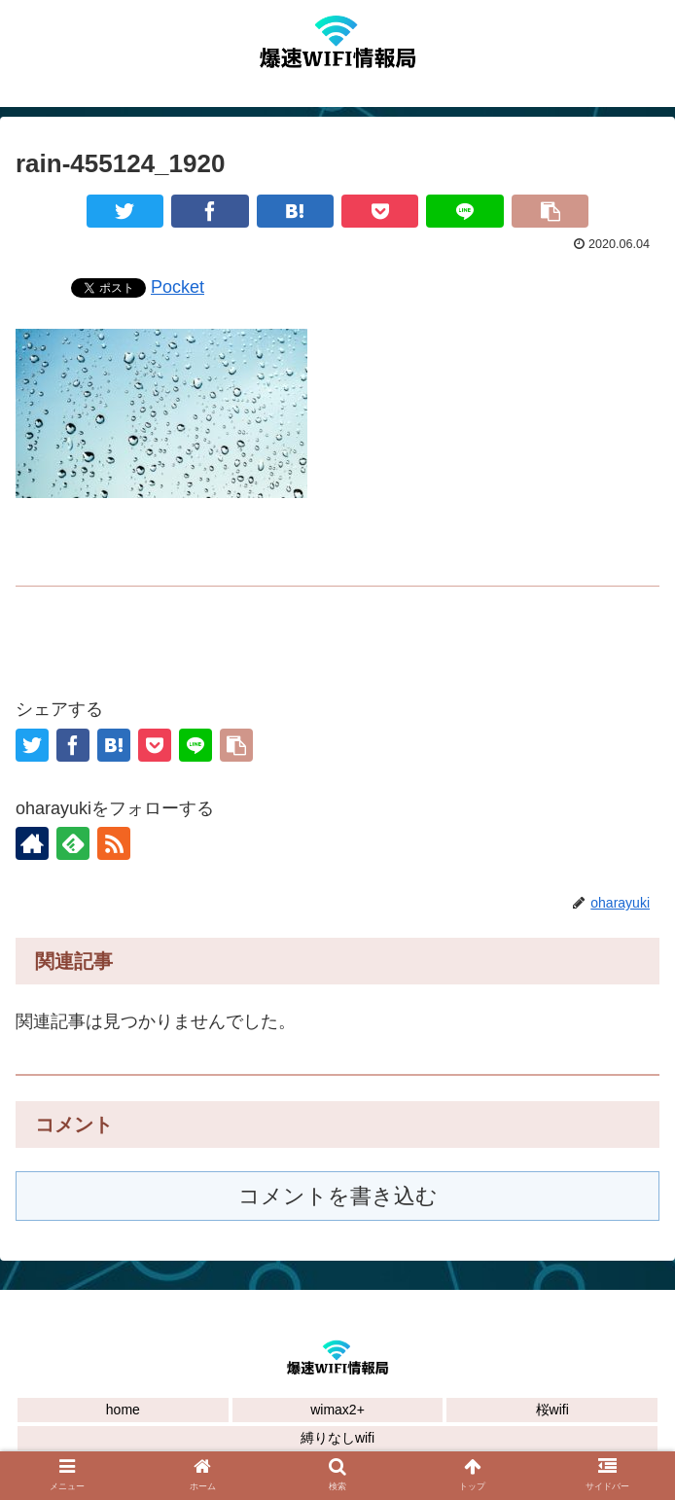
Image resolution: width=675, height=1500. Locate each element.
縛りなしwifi (337, 1438)
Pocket (177, 287)
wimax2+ (337, 1409)
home (123, 1409)
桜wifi (552, 1409)
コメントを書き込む (338, 1196)
